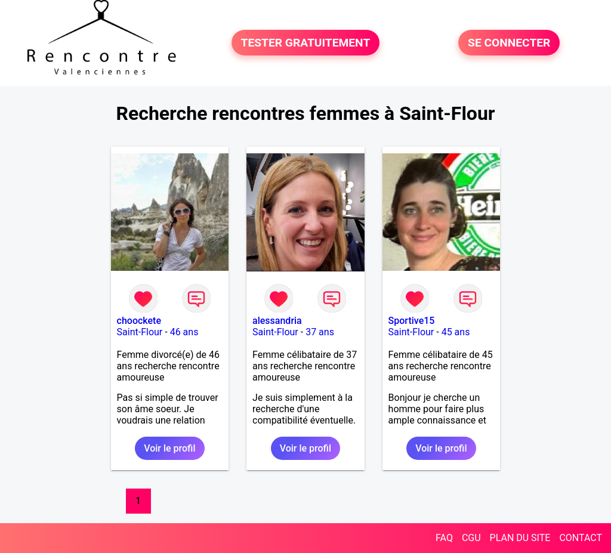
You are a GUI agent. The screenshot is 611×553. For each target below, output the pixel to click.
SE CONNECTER (509, 43)
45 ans (456, 332)
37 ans (320, 332)
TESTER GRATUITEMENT (306, 43)
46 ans (184, 332)
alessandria (277, 320)
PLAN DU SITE (520, 537)
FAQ (444, 537)
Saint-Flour (140, 332)
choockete (139, 320)
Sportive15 (411, 320)
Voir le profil (169, 448)
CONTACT (580, 537)
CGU (471, 537)
